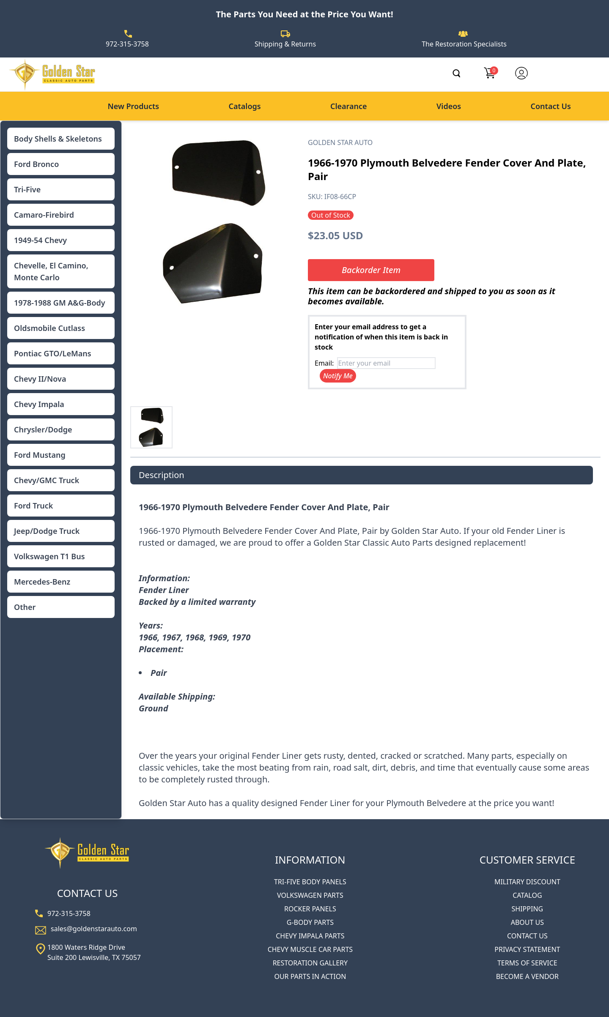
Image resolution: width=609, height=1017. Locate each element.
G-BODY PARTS (310, 922)
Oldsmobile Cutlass (49, 328)
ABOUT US (527, 922)
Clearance (348, 106)
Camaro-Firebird (44, 215)
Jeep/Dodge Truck (47, 531)
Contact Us (551, 106)
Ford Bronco (36, 164)
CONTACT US (527, 935)
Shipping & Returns (285, 44)
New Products (133, 106)
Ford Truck (33, 505)
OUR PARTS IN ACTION (310, 976)
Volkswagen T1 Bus (49, 556)
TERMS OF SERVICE (527, 963)
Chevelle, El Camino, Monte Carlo (51, 271)
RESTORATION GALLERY (310, 963)
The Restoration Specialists (464, 44)
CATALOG (527, 895)
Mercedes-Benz (42, 582)
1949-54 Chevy (40, 240)
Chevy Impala (39, 404)
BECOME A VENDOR (527, 976)
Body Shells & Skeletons (58, 139)
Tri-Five (27, 189)
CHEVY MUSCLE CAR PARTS (310, 949)
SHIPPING (527, 908)
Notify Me (338, 375)
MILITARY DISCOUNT (527, 881)
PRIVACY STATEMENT (527, 949)
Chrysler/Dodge (43, 429)
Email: (324, 363)
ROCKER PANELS (310, 908)
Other (25, 607)
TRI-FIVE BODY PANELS (310, 881)
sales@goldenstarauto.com (94, 928)
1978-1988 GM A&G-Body (59, 303)
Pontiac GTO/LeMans (52, 353)
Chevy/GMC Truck (46, 480)
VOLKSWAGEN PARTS (310, 895)
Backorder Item (371, 270)
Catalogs (244, 106)
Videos (448, 106)
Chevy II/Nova (40, 379)
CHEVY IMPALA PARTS (310, 935)
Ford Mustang (40, 455)
